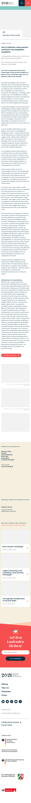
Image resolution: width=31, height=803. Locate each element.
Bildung (4, 684)
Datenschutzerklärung (10, 713)
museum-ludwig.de (7, 466)
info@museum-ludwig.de (8, 511)
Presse (4, 695)
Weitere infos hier (9, 355)
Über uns (5, 688)
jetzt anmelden (15, 658)
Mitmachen (6, 691)
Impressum (6, 709)
